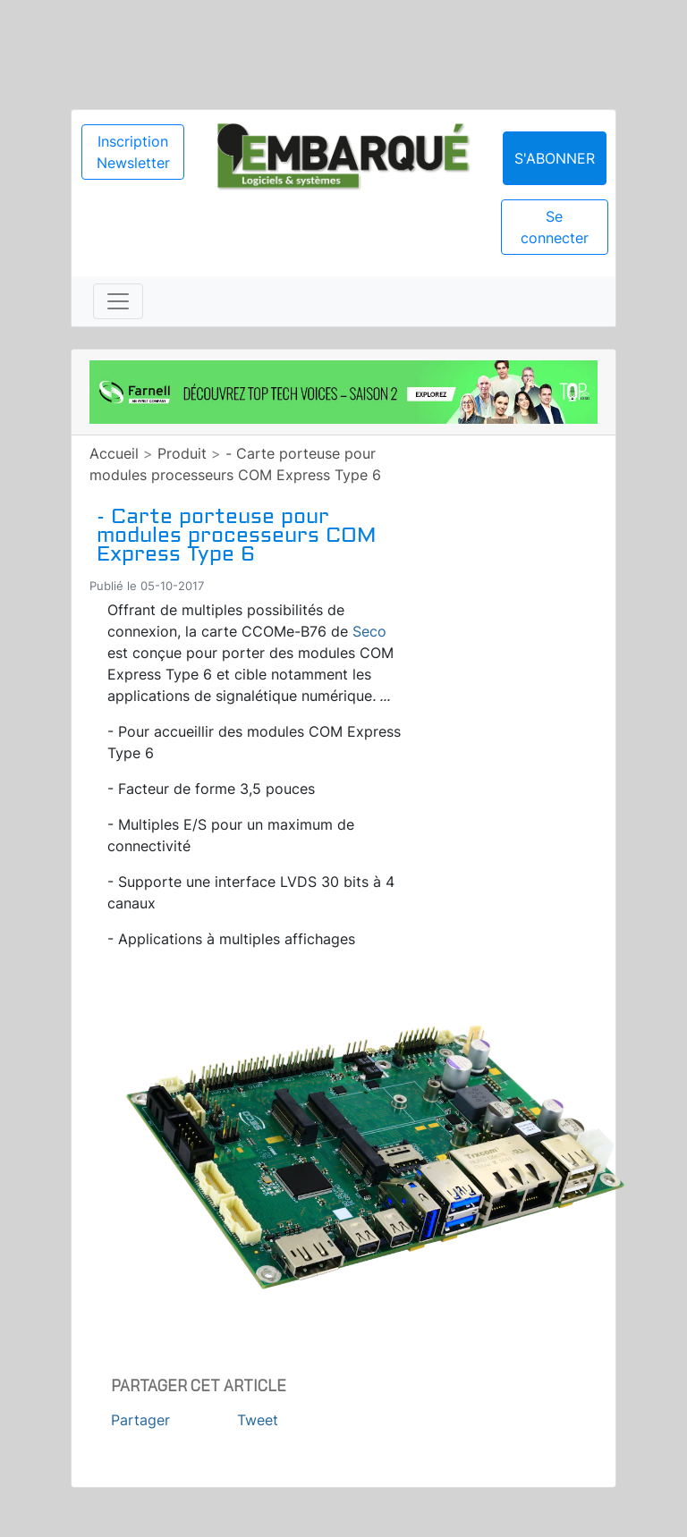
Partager (140, 1420)
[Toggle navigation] (118, 301)
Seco (369, 631)
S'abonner (554, 158)
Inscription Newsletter (133, 152)
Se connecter (555, 227)
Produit (182, 453)
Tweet (257, 1420)
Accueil (114, 453)
